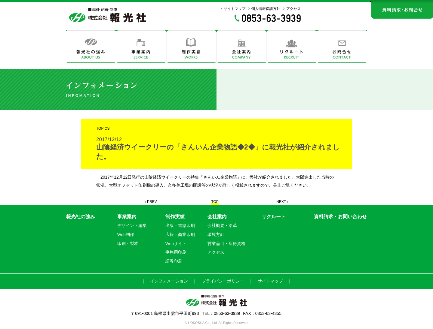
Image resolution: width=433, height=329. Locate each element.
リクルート (274, 216)
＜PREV (150, 202)
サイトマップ (234, 9)
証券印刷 (173, 261)
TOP (215, 202)
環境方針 (215, 234)
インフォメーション (169, 281)
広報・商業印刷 (180, 234)
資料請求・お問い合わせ (340, 216)
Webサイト (175, 243)
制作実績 (175, 216)
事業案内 (127, 216)
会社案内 (217, 216)
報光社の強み (80, 216)
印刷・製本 (127, 243)
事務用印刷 (175, 252)
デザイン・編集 (132, 225)
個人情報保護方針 (265, 9)
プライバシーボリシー (223, 281)
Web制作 (125, 234)
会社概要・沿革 (222, 225)
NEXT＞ (283, 202)
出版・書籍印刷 (180, 225)
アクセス (293, 9)
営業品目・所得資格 (226, 243)
